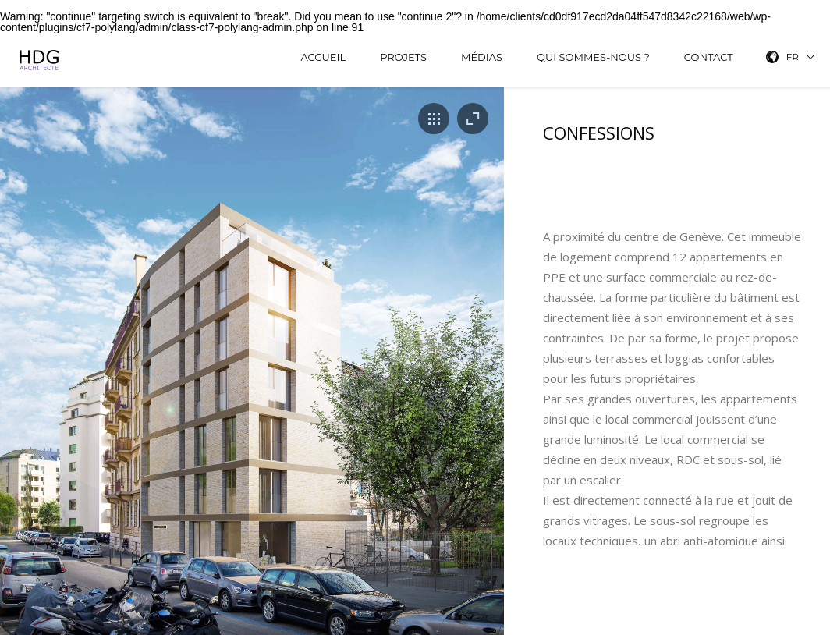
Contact (708, 57)
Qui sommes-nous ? (593, 57)
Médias (481, 57)
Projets (403, 57)
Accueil (323, 57)
